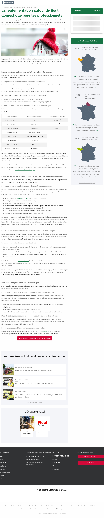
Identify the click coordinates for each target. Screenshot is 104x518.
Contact (55, 459)
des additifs (45, 331)
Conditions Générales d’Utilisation (87, 506)
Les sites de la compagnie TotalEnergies (52, 509)
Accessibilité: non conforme (76, 509)
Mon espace (9, 2)
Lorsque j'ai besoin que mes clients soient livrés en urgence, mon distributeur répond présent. (86, 127)
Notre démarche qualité (33, 459)
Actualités (56, 462)
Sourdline (55, 469)
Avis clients (56, 452)
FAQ (53, 466)
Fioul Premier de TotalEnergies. (25, 170)
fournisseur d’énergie (23, 198)
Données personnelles (67, 506)
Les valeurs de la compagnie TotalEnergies (34, 463)
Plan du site (33, 509)
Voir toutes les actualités (34, 402)
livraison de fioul (23, 261)
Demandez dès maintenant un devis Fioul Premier (35, 338)
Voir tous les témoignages (87, 183)
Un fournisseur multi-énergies (35, 456)
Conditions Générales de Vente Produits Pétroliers (42, 506)
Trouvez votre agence (60, 456)
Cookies (23, 509)
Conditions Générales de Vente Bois (14, 506)
